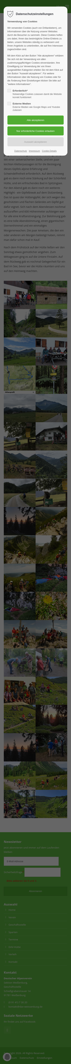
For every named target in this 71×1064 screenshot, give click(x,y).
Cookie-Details (49, 151)
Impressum (34, 151)
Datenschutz (20, 151)
